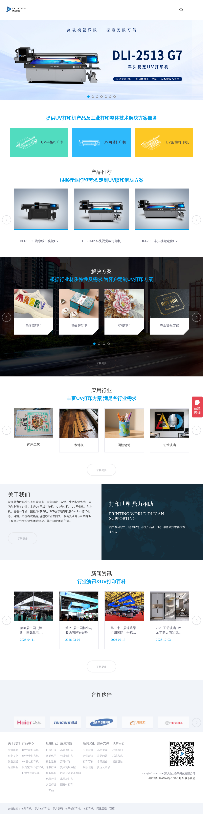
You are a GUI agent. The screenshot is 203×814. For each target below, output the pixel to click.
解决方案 (66, 743)
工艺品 (50, 790)
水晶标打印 (66, 778)
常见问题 (102, 755)
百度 (112, 808)
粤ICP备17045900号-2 (160, 778)
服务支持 (103, 743)
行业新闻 (88, 755)
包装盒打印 (66, 755)
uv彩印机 (26, 808)
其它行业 (51, 784)
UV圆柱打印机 (30, 761)
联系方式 (117, 755)
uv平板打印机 (73, 808)
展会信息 (88, 767)
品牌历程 (13, 767)
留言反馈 (117, 761)
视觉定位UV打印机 (33, 767)
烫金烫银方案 (68, 767)
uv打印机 (88, 808)
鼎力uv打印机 (42, 808)
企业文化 (13, 755)
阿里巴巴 (102, 808)
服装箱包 (51, 773)
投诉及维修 (103, 767)
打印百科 (88, 761)
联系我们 (118, 743)
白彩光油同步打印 (70, 773)
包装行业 (51, 767)
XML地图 (178, 778)
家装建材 (51, 761)
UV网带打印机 (30, 755)
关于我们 (14, 743)
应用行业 (52, 743)
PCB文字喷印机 (31, 773)
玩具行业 (51, 778)
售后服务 (102, 761)
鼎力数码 (58, 808)
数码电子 (51, 755)
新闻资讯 (89, 743)
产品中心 (28, 743)
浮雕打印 (65, 761)
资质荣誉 (13, 761)
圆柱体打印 (66, 784)
